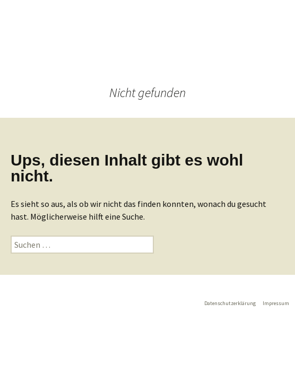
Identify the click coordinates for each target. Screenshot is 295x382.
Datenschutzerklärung (230, 303)
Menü (164, 47)
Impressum (276, 303)
